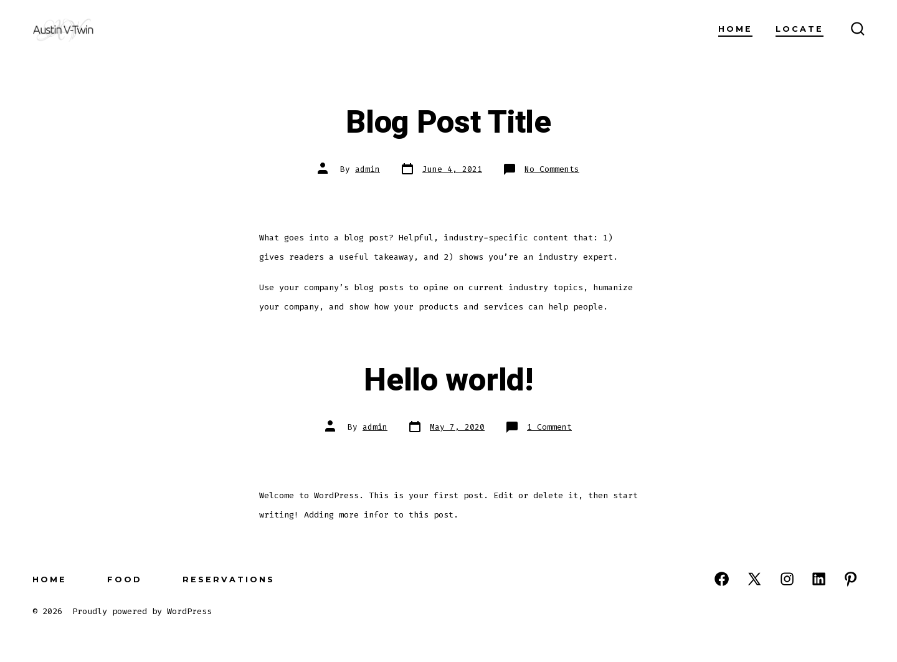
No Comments (551, 169)
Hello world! (448, 380)
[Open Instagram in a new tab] (787, 578)
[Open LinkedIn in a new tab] (818, 578)
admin (367, 169)
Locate (799, 29)
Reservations (229, 579)
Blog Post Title (448, 123)
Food (124, 579)
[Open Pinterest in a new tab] (850, 578)
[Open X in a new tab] (754, 578)
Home (735, 29)
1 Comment (549, 427)
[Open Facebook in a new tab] (721, 578)
